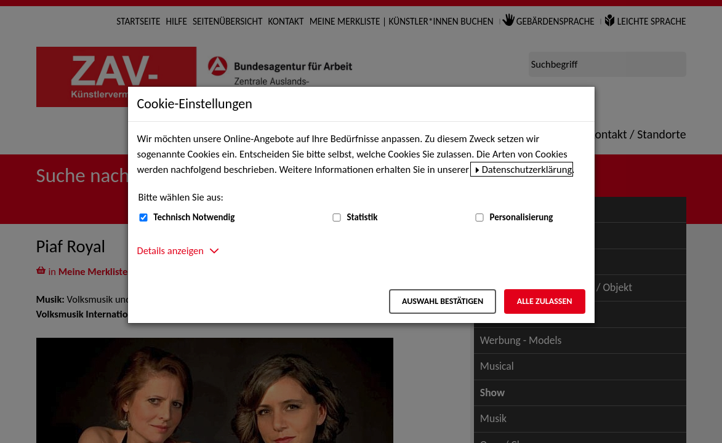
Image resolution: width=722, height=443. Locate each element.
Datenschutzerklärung (527, 169)
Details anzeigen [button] (170, 250)
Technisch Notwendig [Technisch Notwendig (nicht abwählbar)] (194, 217)
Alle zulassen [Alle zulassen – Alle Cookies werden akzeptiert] (544, 301)
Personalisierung (521, 217)
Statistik (362, 217)
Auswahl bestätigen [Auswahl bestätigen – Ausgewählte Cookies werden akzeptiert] (442, 301)
